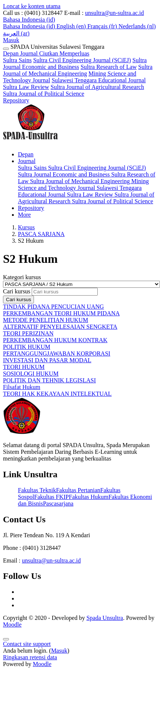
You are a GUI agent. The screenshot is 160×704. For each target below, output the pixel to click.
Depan (11, 53)
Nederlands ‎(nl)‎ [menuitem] (137, 26)
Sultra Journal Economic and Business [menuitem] (64, 174)
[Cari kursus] (65, 292)
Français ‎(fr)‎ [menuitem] (103, 26)
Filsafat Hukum (21, 387)
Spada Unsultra (105, 618)
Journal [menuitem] (26, 161)
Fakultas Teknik (37, 490)
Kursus (26, 227)
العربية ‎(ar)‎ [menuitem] (16, 33)
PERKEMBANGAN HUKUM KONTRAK (55, 340)
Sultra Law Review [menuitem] (91, 194)
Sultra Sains (17, 60)
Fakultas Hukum (88, 497)
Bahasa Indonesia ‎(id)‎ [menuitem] (30, 26)
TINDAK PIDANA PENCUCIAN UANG (53, 306)
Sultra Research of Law (109, 67)
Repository (16, 100)
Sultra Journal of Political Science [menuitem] (112, 201)
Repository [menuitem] (31, 208)
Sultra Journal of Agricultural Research (97, 87)
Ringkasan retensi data (30, 657)
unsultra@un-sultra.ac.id (114, 13)
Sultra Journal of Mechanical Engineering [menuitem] (80, 181)
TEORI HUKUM (24, 367)
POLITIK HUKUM (26, 347)
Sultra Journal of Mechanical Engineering (78, 70)
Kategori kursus (22, 277)
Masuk (11, 40)
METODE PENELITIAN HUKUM (45, 320)
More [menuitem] (24, 214)
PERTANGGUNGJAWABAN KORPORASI (56, 353)
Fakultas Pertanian (78, 490)
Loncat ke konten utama (31, 6)
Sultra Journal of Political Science (43, 93)
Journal (55, 53)
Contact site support (27, 644)
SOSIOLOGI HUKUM (31, 373)
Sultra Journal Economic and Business (75, 63)
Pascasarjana (58, 503)
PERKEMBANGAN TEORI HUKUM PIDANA (61, 313)
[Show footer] (6, 639)
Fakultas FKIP (51, 497)
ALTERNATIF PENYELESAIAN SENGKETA (60, 327)
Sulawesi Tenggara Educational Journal (98, 80)
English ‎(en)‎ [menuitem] (72, 26)
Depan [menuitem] (26, 154)
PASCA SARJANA (41, 234)
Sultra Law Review (26, 87)
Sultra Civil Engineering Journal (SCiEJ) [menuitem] (97, 168)
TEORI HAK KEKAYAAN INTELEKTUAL (57, 394)
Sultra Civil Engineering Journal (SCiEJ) (82, 60)
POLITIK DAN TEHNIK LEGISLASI (49, 380)
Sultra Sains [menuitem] (33, 168)
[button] (29, 19)
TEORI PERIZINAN (28, 333)
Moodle (12, 624)
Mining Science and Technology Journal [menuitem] (83, 184)
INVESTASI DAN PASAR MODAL (47, 360)
